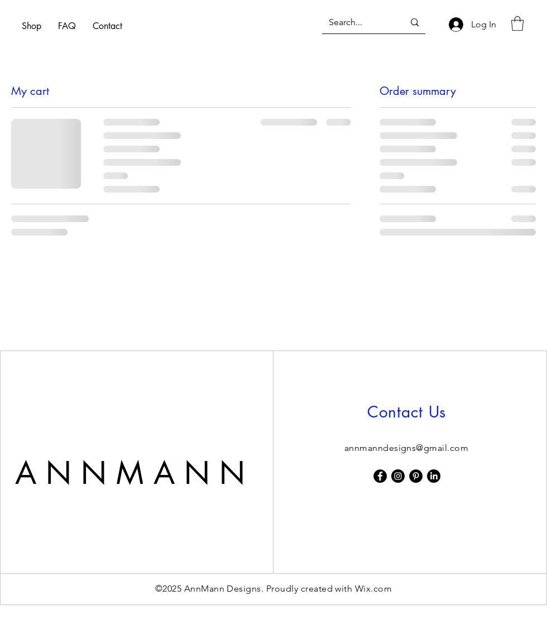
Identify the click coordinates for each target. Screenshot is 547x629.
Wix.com (373, 588)
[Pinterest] (416, 476)
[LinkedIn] (433, 476)
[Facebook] (380, 476)
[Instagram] (398, 476)
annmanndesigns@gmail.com (406, 448)
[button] (517, 23)
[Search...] (358, 22)
